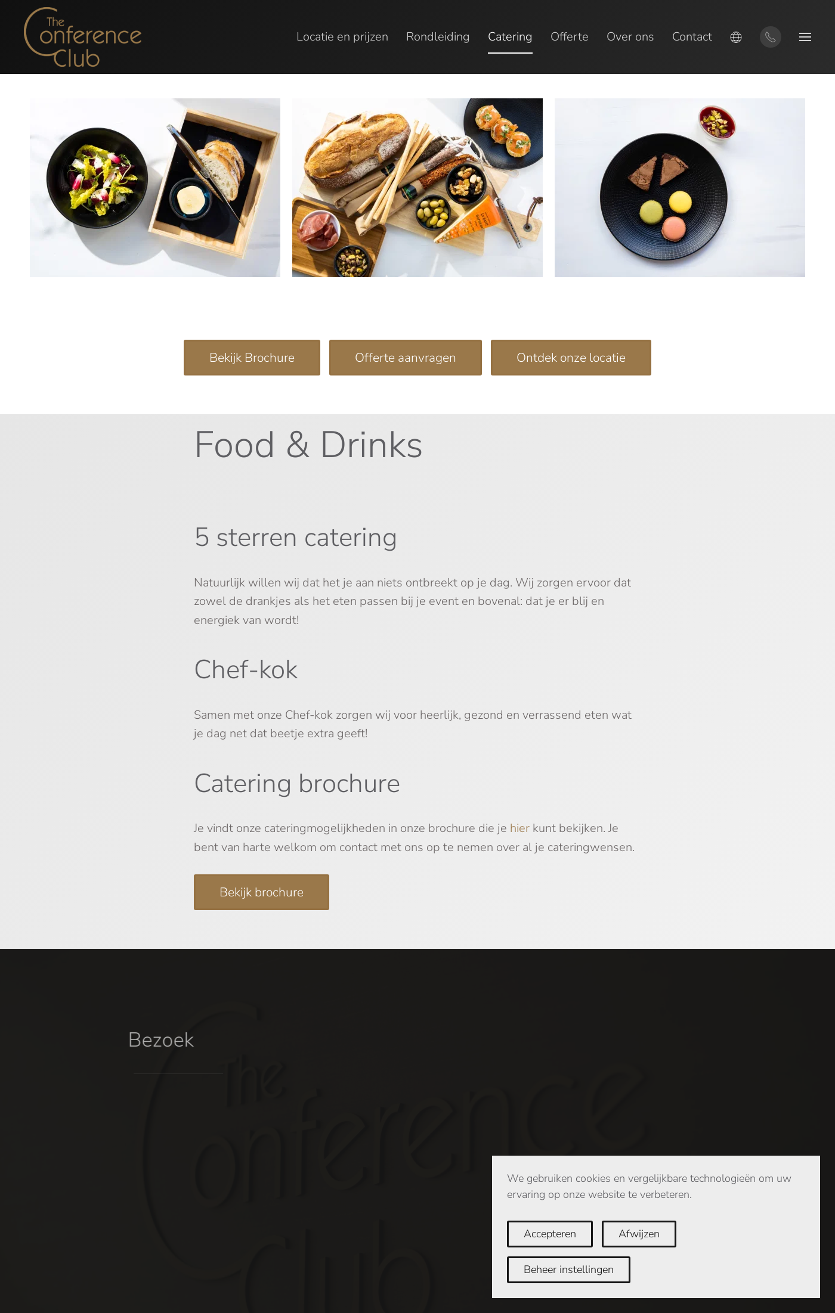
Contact (692, 37)
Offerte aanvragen (405, 357)
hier (520, 828)
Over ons (630, 37)
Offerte (570, 37)
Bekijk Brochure (252, 357)
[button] (736, 37)
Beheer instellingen (569, 1269)
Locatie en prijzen (342, 37)
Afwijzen (639, 1234)
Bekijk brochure (261, 892)
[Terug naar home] (82, 37)
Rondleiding (438, 37)
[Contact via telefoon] (770, 37)
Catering (510, 37)
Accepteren (550, 1234)
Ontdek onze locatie (571, 357)
